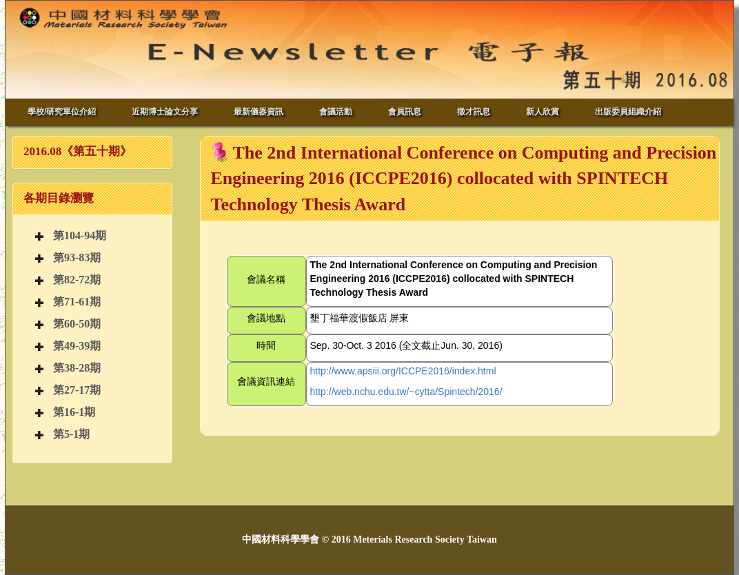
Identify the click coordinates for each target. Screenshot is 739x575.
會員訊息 (404, 112)
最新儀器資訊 (258, 112)
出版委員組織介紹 (628, 112)
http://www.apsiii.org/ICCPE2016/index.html (403, 370)
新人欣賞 (542, 112)
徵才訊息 (473, 112)
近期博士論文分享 (165, 112)
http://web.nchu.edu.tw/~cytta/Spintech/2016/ (406, 391)
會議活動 (335, 112)
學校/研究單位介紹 (62, 112)
